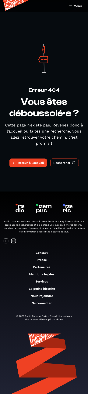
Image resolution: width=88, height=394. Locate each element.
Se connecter (43, 303)
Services (43, 281)
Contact (43, 252)
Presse (44, 260)
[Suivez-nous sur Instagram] (14, 241)
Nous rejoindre (44, 296)
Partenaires (43, 267)
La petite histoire (44, 288)
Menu (75, 6)
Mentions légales (43, 274)
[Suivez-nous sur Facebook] (6, 241)
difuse (59, 319)
